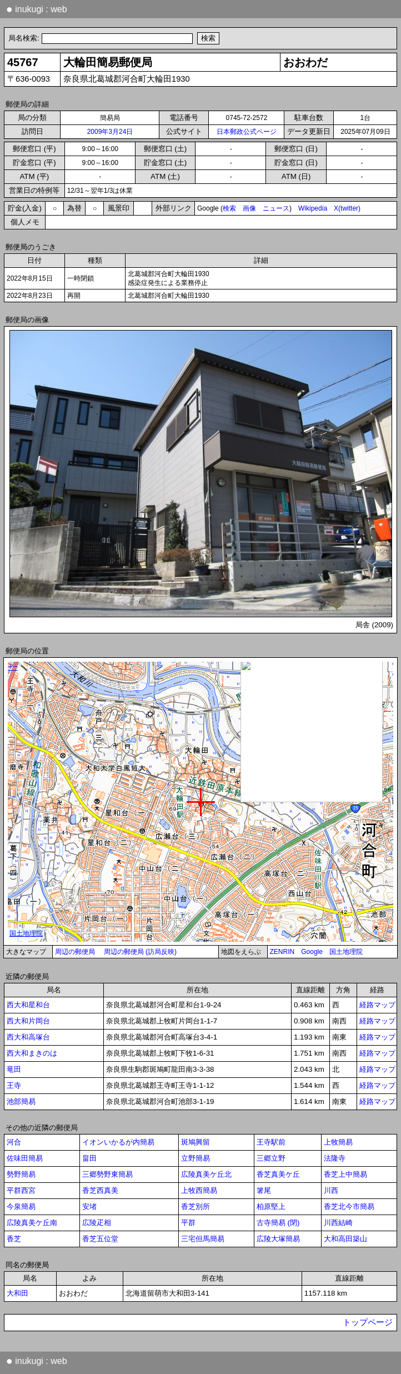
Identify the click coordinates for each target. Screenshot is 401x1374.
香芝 (14, 1239)
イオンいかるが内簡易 (118, 1142)
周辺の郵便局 (75, 952)
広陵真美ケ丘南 (32, 1222)
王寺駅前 (271, 1142)
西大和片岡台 (28, 1021)
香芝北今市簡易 (349, 1206)
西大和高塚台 (28, 1037)
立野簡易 (195, 1158)
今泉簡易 (21, 1206)
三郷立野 (271, 1158)
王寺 (14, 1085)
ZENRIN (282, 952)
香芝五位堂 (100, 1239)
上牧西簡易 (199, 1190)
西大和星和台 (28, 1005)
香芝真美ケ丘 (278, 1174)
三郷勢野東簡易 (107, 1174)
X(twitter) (347, 208)
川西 (331, 1190)
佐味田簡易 (25, 1158)
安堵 (89, 1206)
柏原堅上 (271, 1206)
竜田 (14, 1069)
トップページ (368, 1322)
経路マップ (377, 1005)
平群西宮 (21, 1190)
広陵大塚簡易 (278, 1239)
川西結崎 (338, 1222)
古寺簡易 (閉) (278, 1222)
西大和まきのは (32, 1053)
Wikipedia (312, 208)
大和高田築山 (345, 1239)
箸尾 (264, 1190)
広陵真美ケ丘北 (206, 1174)
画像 (249, 208)
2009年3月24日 (110, 132)
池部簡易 (21, 1101)
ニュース (276, 208)
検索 (229, 208)
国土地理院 (346, 952)
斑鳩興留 (195, 1142)
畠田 (89, 1158)
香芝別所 (195, 1206)
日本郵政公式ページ (247, 132)
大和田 (17, 1293)
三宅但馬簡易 (202, 1239)
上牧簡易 (338, 1142)
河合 (14, 1142)
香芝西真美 (100, 1190)
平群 (188, 1222)
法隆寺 (334, 1158)
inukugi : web (36, 9)
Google (312, 952)
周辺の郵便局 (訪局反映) (140, 952)
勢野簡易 (21, 1174)
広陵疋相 (96, 1222)
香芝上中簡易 (345, 1174)
